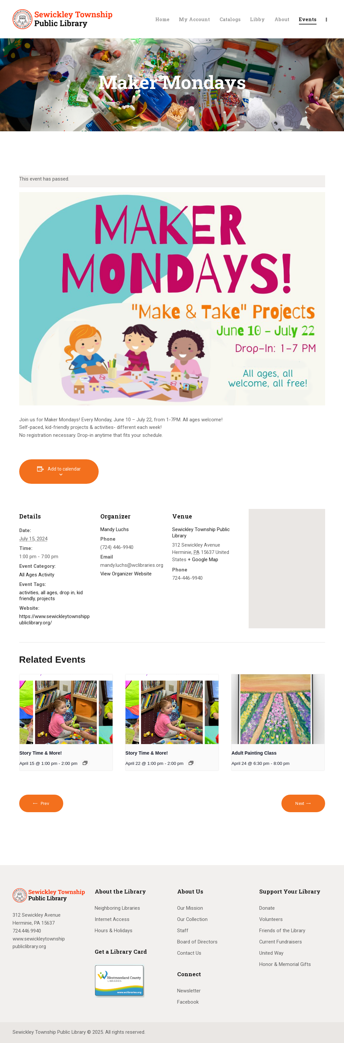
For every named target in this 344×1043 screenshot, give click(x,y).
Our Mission (190, 908)
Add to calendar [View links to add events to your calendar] (64, 469)
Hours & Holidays (113, 931)
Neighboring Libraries (117, 908)
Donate (267, 908)
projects (46, 599)
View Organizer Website (126, 574)
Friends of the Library (282, 931)
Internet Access (112, 919)
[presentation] (66, 709)
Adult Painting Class (253, 753)
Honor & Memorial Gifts (285, 964)
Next (299, 803)
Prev (44, 803)
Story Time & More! (41, 753)
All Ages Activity (36, 575)
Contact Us (189, 953)
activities (28, 593)
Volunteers (271, 919)
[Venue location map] (287, 568)
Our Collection (192, 919)
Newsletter (189, 991)
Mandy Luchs (114, 529)
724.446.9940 (27, 931)
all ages (49, 593)
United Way (271, 953)
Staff (182, 931)
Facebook (188, 1002)
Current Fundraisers (280, 942)
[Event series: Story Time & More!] (85, 763)
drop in (67, 593)
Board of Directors (197, 942)
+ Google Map (203, 560)
